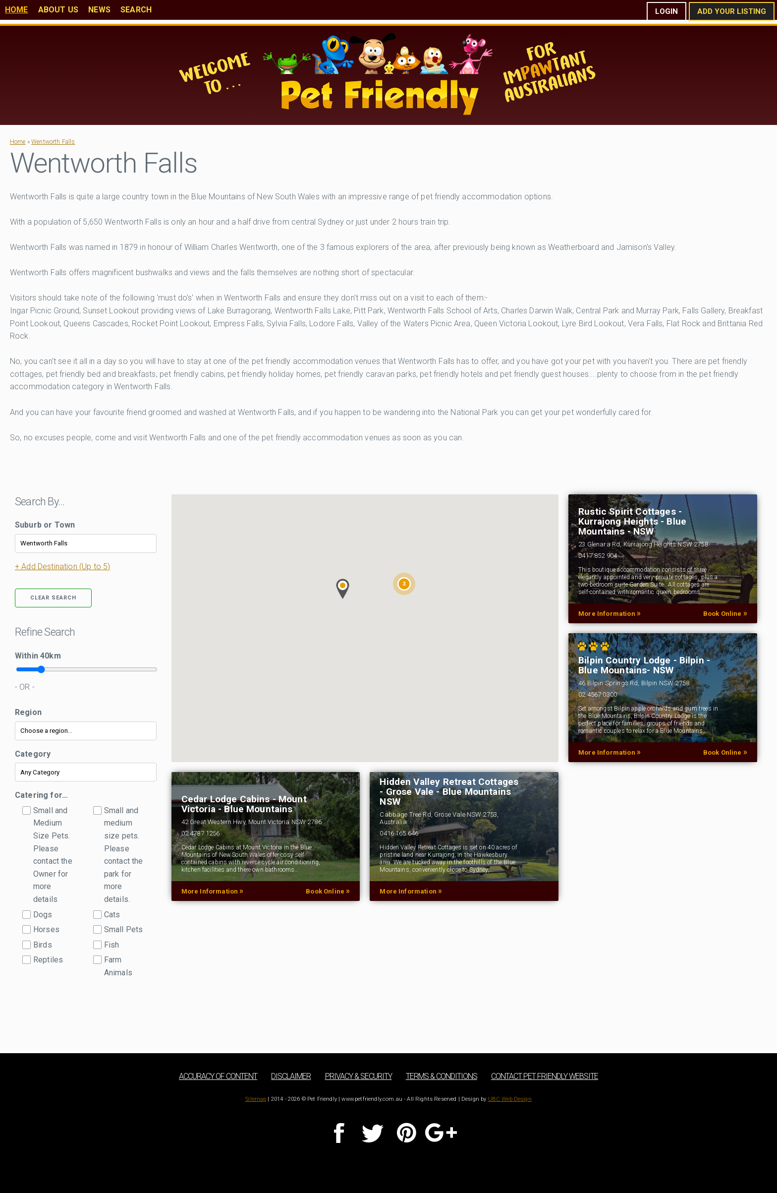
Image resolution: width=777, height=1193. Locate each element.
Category (33, 754)
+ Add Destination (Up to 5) (62, 566)
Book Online (725, 613)
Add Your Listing (731, 11)
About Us (58, 9)
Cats (112, 914)
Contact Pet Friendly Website (544, 1076)
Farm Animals (118, 966)
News (99, 9)
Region (28, 712)
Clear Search (53, 598)
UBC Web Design (510, 1099)
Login (666, 11)
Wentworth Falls (53, 141)
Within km (38, 655)
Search (136, 9)
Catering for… (41, 795)
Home (16, 9)
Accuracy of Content (218, 1076)
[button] (342, 589)
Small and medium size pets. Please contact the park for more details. (123, 855)
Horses (46, 929)
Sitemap (255, 1099)
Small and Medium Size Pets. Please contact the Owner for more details (52, 855)
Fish (111, 945)
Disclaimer (291, 1076)
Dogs (43, 914)
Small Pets (123, 929)
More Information (609, 613)
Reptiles (48, 959)
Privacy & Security (358, 1076)
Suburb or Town (45, 525)
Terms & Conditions (441, 1076)
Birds (42, 945)
